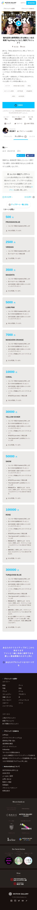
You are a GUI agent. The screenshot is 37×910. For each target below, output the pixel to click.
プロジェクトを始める (27, 8)
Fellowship (5, 749)
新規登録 (31, 3)
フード (21, 703)
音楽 (20, 688)
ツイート (18, 123)
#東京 (13, 96)
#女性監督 (21, 96)
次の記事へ (29, 197)
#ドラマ (7, 86)
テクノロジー (6, 700)
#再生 (29, 86)
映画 (22, 47)
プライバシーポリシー (9, 788)
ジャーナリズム (7, 706)
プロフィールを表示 (24, 131)
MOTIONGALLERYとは (10, 770)
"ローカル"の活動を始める (11, 752)
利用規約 (5, 785)
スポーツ (5, 703)
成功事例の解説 (7, 743)
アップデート (21, 136)
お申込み (5, 735)
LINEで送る (29, 123)
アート (21, 685)
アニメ (4, 691)
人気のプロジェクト (9, 718)
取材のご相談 (6, 782)
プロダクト (22, 694)
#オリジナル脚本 (9, 91)
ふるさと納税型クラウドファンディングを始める (18, 755)
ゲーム (21, 691)
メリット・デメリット (9, 746)
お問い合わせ (6, 779)
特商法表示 (6, 791)
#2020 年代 (6, 773)
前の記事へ (7, 197)
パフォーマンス (24, 700)
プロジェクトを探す (9, 8)
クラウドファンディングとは (12, 738)
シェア (8, 123)
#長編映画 (29, 91)
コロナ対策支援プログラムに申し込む (15, 761)
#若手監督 (20, 91)
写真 (3, 688)
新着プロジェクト (8, 721)
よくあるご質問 (7, 776)
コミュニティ (6, 694)
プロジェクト (8, 136)
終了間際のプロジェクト (10, 724)
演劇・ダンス (6, 697)
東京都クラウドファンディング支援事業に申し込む (18, 758)
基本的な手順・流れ (8, 741)
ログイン (23, 3)
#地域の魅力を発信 (18, 86)
